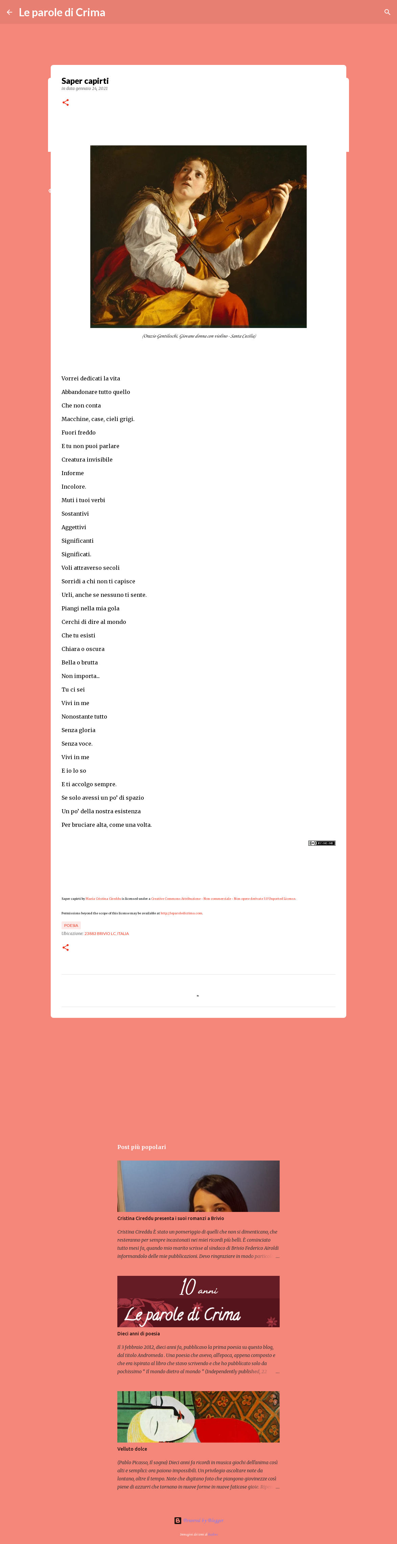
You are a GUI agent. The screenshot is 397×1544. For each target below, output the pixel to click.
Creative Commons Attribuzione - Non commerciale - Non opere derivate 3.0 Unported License (223, 898)
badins (212, 1535)
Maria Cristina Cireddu (103, 898)
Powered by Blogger (198, 1521)
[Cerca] (387, 12)
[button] (66, 103)
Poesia (71, 925)
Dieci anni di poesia (138, 1333)
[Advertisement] (198, 1075)
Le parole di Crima (62, 12)
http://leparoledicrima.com (181, 913)
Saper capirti (71, 898)
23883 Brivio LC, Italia (107, 933)
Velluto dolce (132, 1449)
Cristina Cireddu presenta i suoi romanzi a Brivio (170, 1218)
